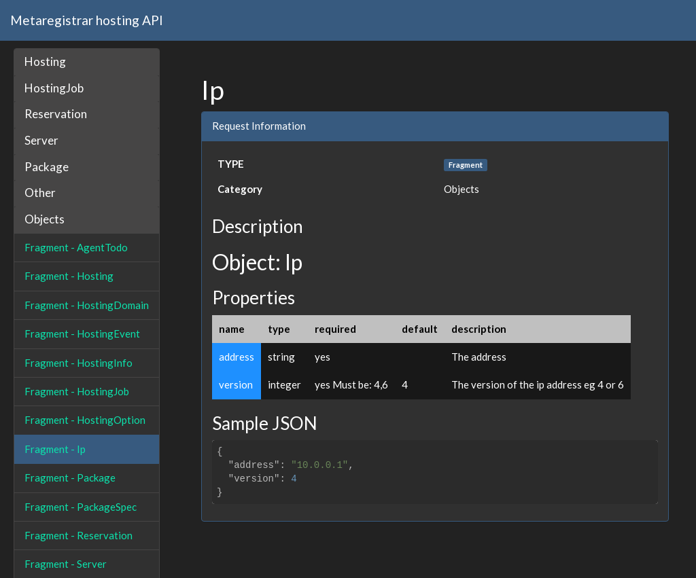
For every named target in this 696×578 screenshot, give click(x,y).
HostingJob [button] (54, 88)
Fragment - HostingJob (76, 391)
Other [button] (40, 192)
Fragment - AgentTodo (76, 247)
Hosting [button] (45, 61)
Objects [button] (44, 219)
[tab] (86, 62)
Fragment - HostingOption (84, 420)
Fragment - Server (65, 564)
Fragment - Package (70, 477)
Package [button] (46, 167)
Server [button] (41, 140)
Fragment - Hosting (69, 276)
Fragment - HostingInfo (78, 363)
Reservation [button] (55, 114)
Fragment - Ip (55, 449)
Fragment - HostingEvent (82, 333)
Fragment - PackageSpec (80, 507)
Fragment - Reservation (78, 535)
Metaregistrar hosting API (86, 20)
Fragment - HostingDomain (86, 305)
